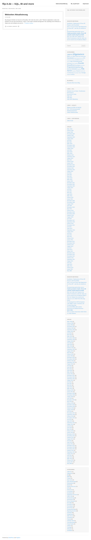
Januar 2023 (70, 163)
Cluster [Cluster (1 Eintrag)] (71, 56)
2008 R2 (69, 471)
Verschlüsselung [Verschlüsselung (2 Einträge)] (70, 72)
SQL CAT (69, 96)
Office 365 (69, 496)
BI (67, 475)
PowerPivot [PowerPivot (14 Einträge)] (70, 65)
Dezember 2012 (71, 252)
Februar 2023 (70, 161)
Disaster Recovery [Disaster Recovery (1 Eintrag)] (80, 58)
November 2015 (71, 225)
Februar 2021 (70, 197)
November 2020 (71, 202)
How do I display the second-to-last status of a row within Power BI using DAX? (76, 298)
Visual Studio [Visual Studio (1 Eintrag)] (76, 72)
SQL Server (70, 515)
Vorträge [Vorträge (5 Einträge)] (83, 72)
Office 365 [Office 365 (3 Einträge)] (72, 61)
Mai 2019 (69, 208)
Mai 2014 (69, 236)
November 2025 (71, 133)
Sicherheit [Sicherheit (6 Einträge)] (74, 69)
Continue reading (29, 23)
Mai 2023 (69, 160)
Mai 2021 (69, 192)
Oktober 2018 (70, 215)
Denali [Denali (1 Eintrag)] (75, 58)
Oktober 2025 (70, 135)
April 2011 (69, 264)
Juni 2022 (69, 174)
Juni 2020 (69, 205)
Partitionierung (70, 497)
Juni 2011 (69, 262)
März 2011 (69, 266)
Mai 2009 (69, 270)
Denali (68, 484)
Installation (69, 493)
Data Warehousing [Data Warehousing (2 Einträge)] (81, 56)
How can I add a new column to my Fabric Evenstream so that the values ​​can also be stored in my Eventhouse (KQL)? (76, 38)
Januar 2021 (70, 199)
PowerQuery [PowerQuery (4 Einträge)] (78, 65)
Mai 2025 (69, 142)
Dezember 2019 (71, 207)
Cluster (69, 478)
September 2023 (71, 156)
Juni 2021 (69, 190)
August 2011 (70, 261)
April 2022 (69, 177)
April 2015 (69, 228)
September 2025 (71, 137)
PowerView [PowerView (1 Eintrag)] (83, 65)
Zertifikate (69, 530)
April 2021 (69, 194)
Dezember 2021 (71, 182)
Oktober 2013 (70, 244)
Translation (69, 517)
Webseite (14, 26)
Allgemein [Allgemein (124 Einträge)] (77, 54)
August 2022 (70, 171)
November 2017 (71, 220)
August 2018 (70, 217)
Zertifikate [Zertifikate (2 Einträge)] (72, 74)
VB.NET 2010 (70, 520)
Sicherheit (69, 512)
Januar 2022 (70, 181)
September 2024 (71, 146)
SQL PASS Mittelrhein (72, 99)
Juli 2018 (69, 218)
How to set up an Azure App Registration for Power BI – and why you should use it (76, 28)
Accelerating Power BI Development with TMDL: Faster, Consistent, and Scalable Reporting (76, 303)
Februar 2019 (70, 210)
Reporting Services (71, 511)
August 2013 (70, 246)
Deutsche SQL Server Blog (73, 82)
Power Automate (71, 501)
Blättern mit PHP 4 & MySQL (74, 107)
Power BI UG (70, 92)
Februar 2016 (70, 223)
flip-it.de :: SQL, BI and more (18, 4)
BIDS (68, 476)
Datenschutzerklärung (61, 3)
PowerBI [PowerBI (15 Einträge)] (81, 63)
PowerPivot (70, 504)
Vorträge (69, 527)
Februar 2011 (70, 267)
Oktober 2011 (70, 257)
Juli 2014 (69, 233)
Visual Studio (70, 524)
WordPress (11, 537)
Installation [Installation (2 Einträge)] (77, 59)
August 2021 (70, 187)
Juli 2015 (69, 226)
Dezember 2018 (71, 212)
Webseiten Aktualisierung (16, 15)
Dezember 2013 (71, 241)
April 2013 (69, 249)
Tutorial (69, 519)
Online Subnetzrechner (72, 112)
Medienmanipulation (72, 110)
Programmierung (71, 509)
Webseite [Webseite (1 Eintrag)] (68, 74)
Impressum (86, 3)
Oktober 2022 (70, 168)
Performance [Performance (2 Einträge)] (69, 63)
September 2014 (71, 230)
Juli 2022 (69, 173)
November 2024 (71, 145)
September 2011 (71, 259)
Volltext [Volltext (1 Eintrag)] (80, 72)
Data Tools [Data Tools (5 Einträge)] (75, 56)
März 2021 (69, 195)
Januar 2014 (70, 239)
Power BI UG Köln (71, 94)
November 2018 (71, 213)
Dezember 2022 (71, 164)
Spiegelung (69, 514)
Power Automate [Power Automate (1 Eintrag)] (75, 63)
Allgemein (9, 26)
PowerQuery (70, 506)
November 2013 (71, 243)
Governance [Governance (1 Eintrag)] (73, 59)
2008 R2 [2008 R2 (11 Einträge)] (69, 54)
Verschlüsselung (71, 522)
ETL (68, 488)
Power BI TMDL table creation (74, 306)
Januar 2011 (70, 269)
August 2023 (70, 158)
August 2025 (70, 138)
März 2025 (69, 143)
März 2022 (69, 179)
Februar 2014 (70, 238)
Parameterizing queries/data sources (75, 31)
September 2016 (71, 221)
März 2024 (69, 153)
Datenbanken (70, 483)
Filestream (69, 489)
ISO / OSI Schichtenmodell (73, 109)
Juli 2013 (69, 248)
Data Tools (69, 480)
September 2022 (71, 169)
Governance (70, 491)
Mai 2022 (69, 176)
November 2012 (71, 254)
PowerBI (69, 502)
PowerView (70, 507)
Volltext (69, 525)
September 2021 (71, 186)
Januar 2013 (70, 251)
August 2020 (70, 204)
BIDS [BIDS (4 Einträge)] (68, 56)
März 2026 (69, 129)
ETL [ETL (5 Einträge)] (84, 58)
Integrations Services (72, 494)
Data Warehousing (71, 481)
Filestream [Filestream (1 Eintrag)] (69, 59)
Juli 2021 (69, 189)
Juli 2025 (69, 140)
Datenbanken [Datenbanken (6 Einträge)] (70, 58)
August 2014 (70, 231)
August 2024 (70, 148)
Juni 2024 (69, 150)
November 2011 (71, 256)
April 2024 (69, 151)
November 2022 (71, 166)
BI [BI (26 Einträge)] (83, 54)
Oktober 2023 (70, 155)
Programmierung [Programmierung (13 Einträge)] (72, 67)
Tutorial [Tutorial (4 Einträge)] (78, 71)
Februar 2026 (70, 130)
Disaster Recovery (71, 486)
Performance (70, 499)
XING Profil (70, 120)
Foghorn (18, 537)
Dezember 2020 (71, 200)
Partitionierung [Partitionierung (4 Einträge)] (78, 61)
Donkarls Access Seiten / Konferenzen (76, 91)
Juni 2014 (69, 235)
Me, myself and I (75, 3)
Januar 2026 (70, 132)
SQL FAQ (69, 97)
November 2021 (71, 184)
